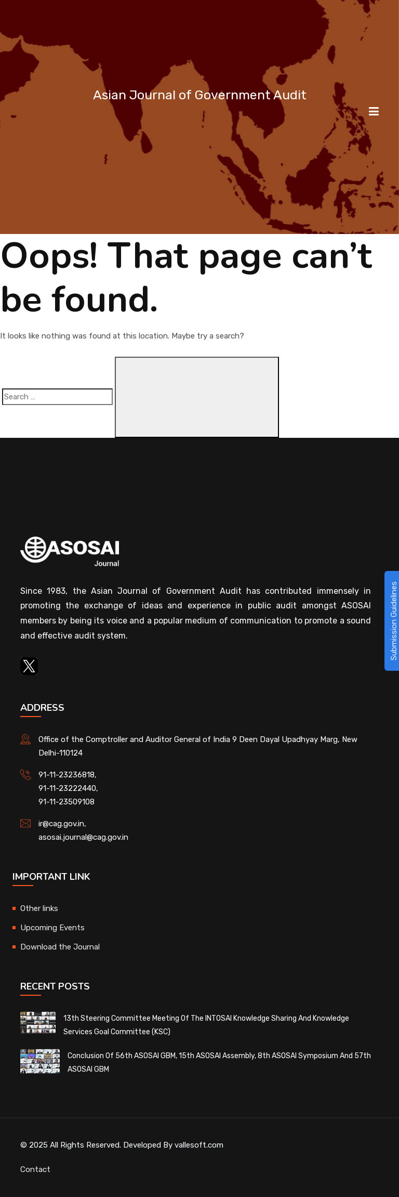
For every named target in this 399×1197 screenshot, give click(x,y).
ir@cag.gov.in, (62, 823)
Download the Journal (60, 947)
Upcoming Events (52, 927)
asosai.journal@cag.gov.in (83, 837)
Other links (39, 908)
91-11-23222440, (68, 788)
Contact (35, 1169)
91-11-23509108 (66, 801)
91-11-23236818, (67, 774)
